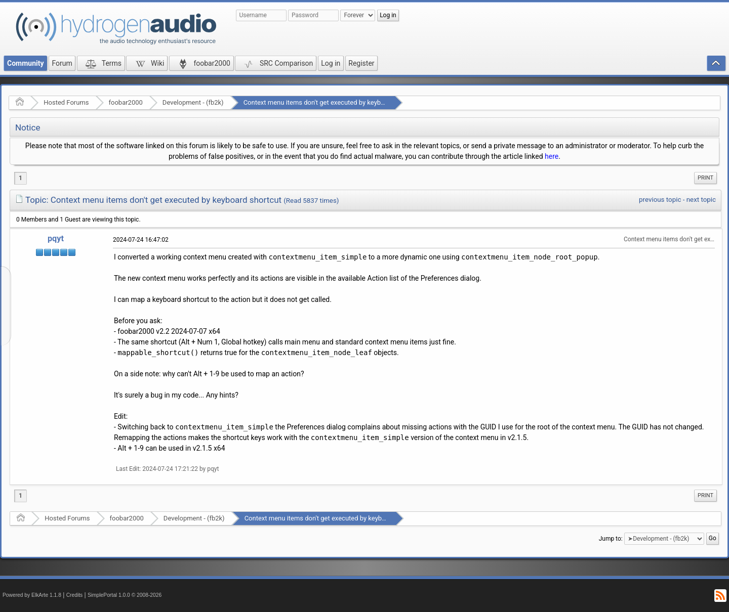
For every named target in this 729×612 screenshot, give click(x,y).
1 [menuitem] (20, 178)
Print (705, 177)
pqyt (56, 238)
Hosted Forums (66, 102)
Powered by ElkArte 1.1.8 (32, 595)
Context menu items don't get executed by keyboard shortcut (332, 102)
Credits (74, 595)
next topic (701, 199)
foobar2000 (126, 102)
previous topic (660, 199)
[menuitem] (705, 178)
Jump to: (611, 538)
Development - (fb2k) (193, 102)
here (551, 156)
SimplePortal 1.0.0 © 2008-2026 (124, 595)
